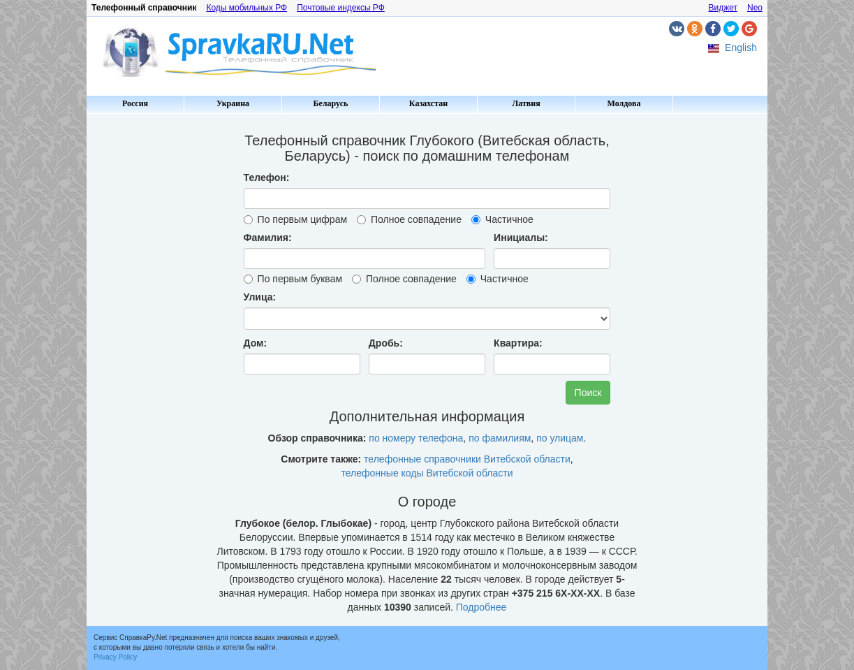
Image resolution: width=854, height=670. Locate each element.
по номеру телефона (416, 438)
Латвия (526, 103)
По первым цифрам (295, 219)
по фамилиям (500, 438)
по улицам (559, 438)
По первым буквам (293, 278)
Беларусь (331, 103)
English (741, 47)
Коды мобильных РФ (246, 8)
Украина (232, 103)
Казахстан (428, 103)
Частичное (502, 219)
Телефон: (267, 177)
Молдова (624, 103)
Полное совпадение (409, 219)
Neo (755, 8)
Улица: (260, 297)
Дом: (255, 343)
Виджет (722, 8)
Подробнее (481, 607)
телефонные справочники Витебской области (467, 459)
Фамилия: (268, 237)
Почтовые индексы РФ (341, 8)
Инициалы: (521, 237)
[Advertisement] (146, 328)
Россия (135, 103)
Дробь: (386, 343)
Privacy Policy (115, 657)
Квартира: (518, 343)
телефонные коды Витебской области (427, 473)
